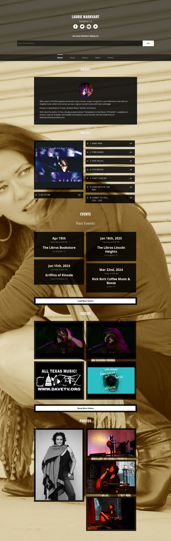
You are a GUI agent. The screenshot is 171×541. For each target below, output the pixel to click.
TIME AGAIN (97, 152)
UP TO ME (45, 194)
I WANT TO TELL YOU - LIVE (100, 199)
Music (72, 57)
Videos (97, 57)
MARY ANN (97, 143)
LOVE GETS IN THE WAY (101, 188)
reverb (95, 26)
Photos (111, 57)
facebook (75, 26)
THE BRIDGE (98, 169)
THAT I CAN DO (99, 178)
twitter (82, 26)
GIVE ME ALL (98, 160)
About (60, 57)
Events (85, 57)
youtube (88, 26)
